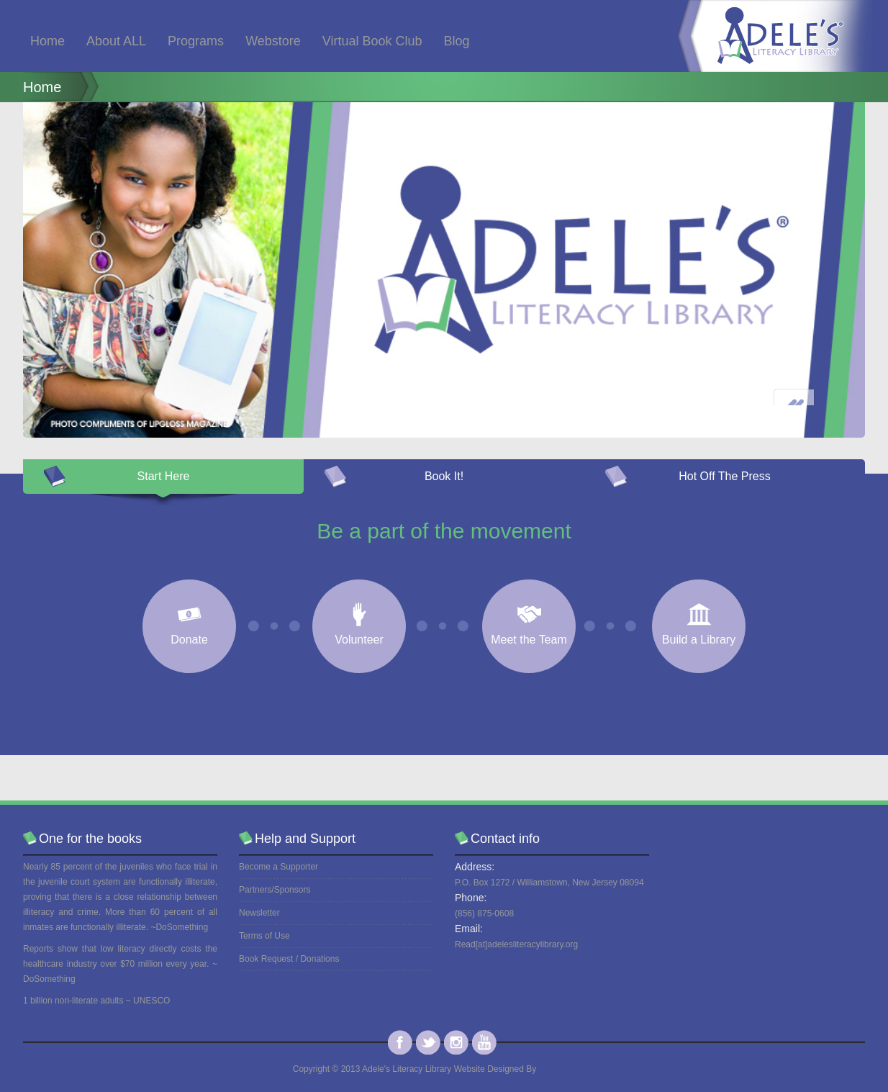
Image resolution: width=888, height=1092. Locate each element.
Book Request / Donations (289, 959)
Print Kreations (567, 1069)
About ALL (116, 41)
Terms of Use (264, 936)
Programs (196, 41)
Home (47, 41)
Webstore (273, 41)
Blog (457, 41)
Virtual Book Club (372, 41)
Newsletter (259, 913)
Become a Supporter (278, 867)
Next (837, 409)
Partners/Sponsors (274, 890)
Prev (794, 409)
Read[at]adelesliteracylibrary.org (516, 944)
